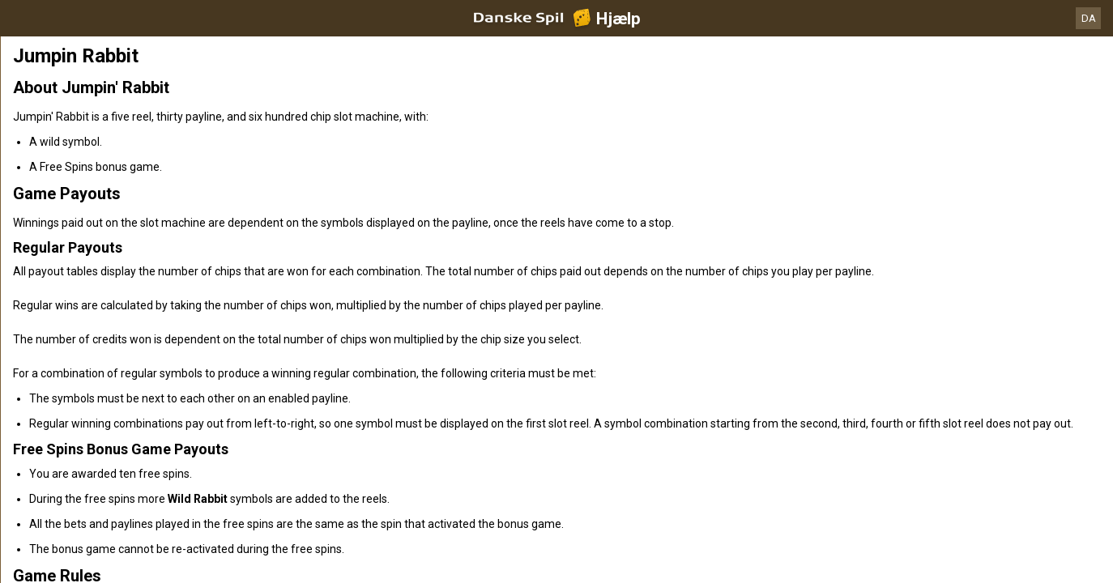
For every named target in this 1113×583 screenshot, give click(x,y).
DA (1088, 18)
